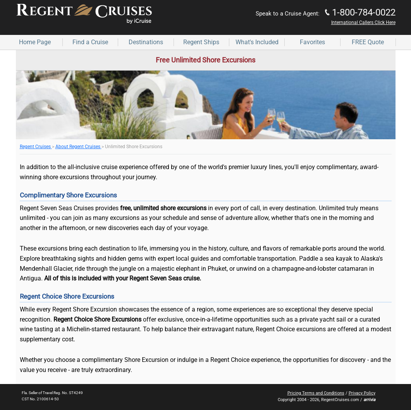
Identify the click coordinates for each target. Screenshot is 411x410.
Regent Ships (201, 42)
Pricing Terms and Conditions (315, 393)
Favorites (312, 42)
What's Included (257, 42)
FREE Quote (368, 42)
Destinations (146, 42)
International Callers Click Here (363, 22)
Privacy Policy (362, 393)
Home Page (35, 42)
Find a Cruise (90, 42)
